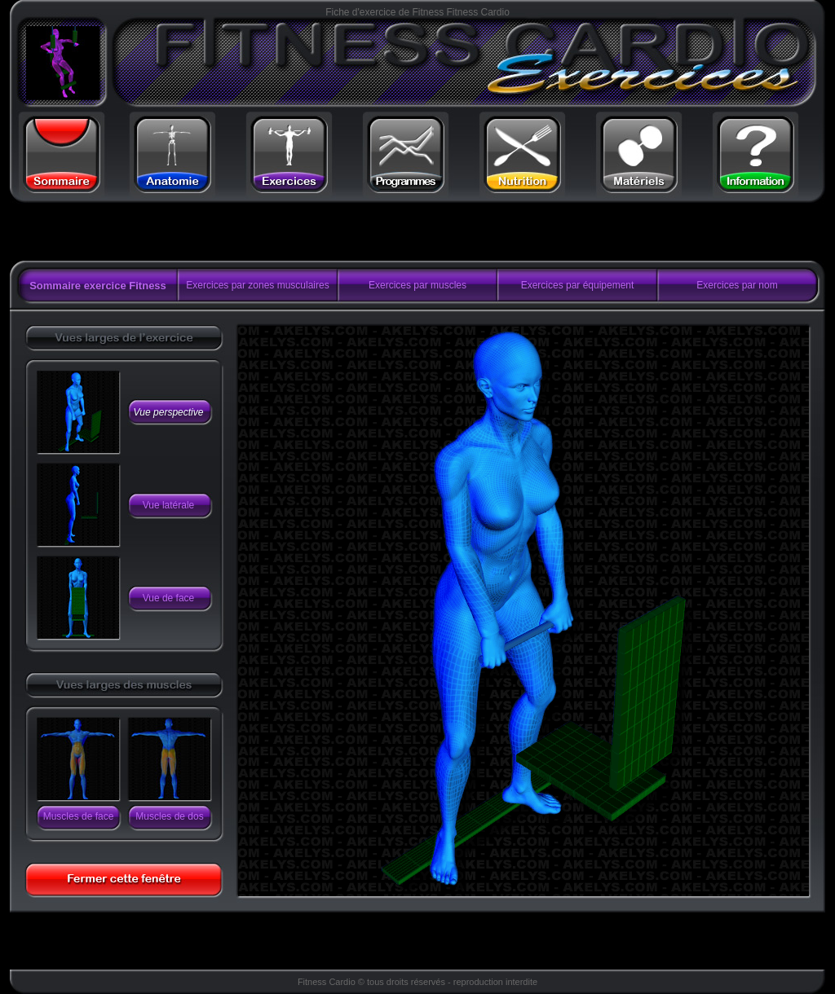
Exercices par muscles (417, 285)
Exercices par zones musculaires (257, 285)
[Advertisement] (216, 232)
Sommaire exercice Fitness (97, 285)
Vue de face (169, 598)
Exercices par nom (736, 285)
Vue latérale (169, 505)
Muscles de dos (169, 816)
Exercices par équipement (577, 285)
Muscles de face (78, 816)
